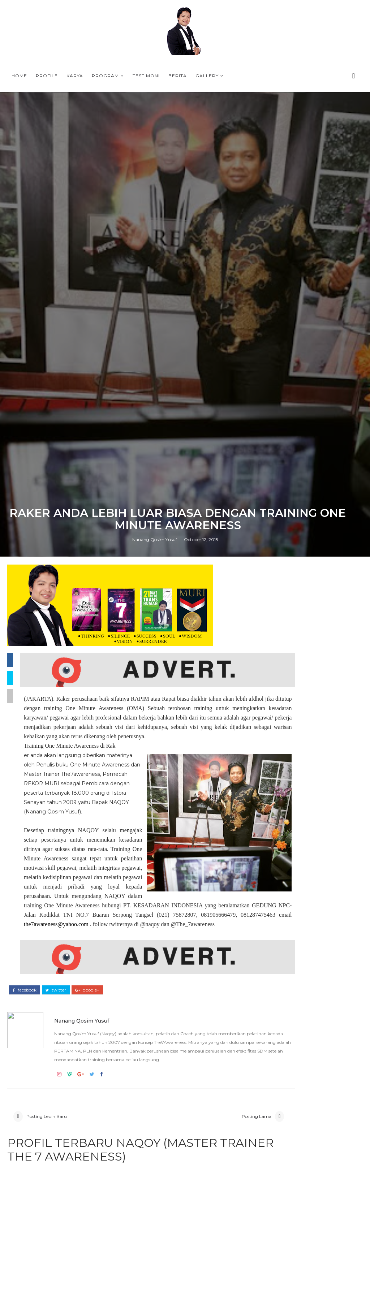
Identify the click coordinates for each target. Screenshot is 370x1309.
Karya (74, 75)
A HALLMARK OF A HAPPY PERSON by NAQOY (325, 1166)
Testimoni (146, 75)
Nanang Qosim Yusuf (154, 855)
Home (19, 75)
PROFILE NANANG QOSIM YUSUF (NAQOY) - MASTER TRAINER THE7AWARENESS (308, 1073)
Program (105, 75)
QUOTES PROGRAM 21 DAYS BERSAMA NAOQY (301, 1015)
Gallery (207, 75)
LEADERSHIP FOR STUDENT (301, 970)
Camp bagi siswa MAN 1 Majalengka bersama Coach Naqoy (309, 985)
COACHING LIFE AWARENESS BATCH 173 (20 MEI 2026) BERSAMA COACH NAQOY (303, 1000)
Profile (47, 75)
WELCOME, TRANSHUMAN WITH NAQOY (326, 1107)
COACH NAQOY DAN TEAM (299, 976)
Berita (177, 75)
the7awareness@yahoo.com (193, 1288)
